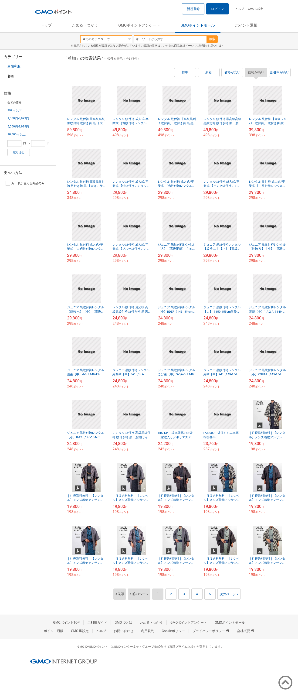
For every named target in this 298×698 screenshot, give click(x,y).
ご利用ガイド (97, 622)
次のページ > (229, 594)
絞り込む (18, 152)
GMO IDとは (123, 622)
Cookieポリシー (173, 631)
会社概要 (245, 631)
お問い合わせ (123, 631)
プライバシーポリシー (211, 631)
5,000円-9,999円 (18, 126)
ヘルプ (240, 8)
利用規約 (147, 631)
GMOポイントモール (197, 25)
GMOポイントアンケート (139, 25)
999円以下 (14, 110)
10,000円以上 (16, 134)
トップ (46, 25)
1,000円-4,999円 (18, 118)
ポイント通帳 (246, 25)
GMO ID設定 (255, 8)
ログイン (217, 9)
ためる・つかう (85, 25)
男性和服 (13, 66)
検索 (212, 39)
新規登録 (193, 9)
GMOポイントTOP (66, 622)
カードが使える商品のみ (25, 183)
